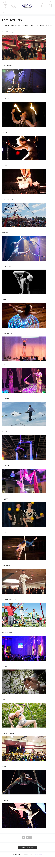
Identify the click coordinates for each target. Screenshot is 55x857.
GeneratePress (38, 854)
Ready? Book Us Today (27, 847)
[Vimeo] (30, 837)
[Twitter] (27, 837)
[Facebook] (23, 837)
